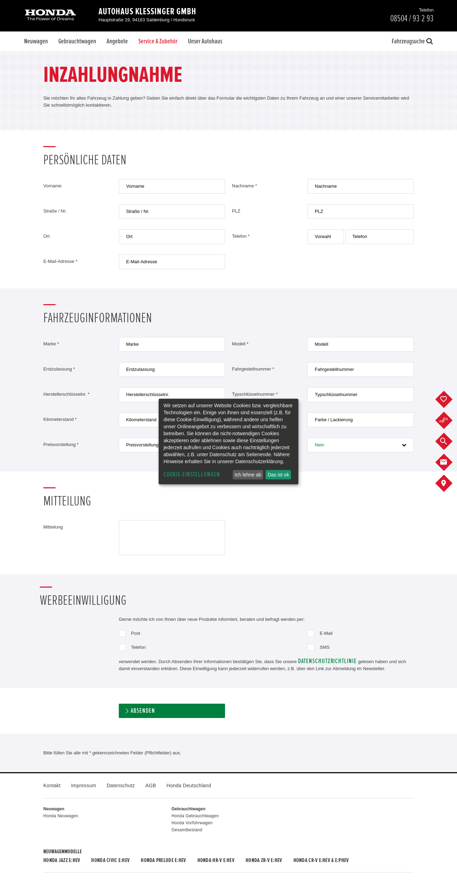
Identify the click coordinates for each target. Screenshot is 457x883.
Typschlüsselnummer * (255, 394)
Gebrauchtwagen (77, 41)
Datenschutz (121, 785)
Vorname (52, 185)
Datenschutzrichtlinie (327, 661)
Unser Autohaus (205, 41)
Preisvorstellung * (61, 444)
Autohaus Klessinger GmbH (147, 11)
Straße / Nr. (54, 211)
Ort (46, 236)
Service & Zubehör (157, 41)
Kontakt (51, 785)
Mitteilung (53, 527)
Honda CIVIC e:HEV (110, 860)
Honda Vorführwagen (192, 822)
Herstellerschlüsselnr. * (66, 394)
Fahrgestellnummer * (253, 369)
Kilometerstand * (60, 419)
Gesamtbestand (187, 829)
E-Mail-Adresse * (60, 261)
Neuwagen (36, 41)
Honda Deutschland (189, 785)
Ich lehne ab (247, 475)
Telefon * (241, 236)
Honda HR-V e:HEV (215, 860)
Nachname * (244, 185)
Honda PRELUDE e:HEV (163, 860)
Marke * (51, 343)
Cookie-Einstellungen (192, 474)
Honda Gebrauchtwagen (195, 815)
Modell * (240, 343)
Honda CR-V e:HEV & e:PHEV (321, 860)
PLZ (236, 211)
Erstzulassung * (59, 369)
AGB (150, 785)
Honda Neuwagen (60, 815)
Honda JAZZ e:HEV (61, 860)
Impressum (83, 785)
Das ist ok (278, 475)
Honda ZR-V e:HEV (264, 860)
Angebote (117, 41)
